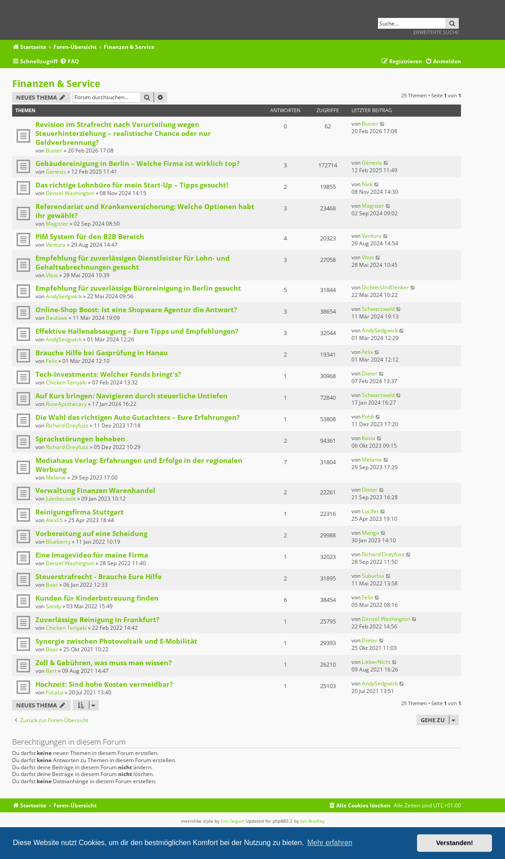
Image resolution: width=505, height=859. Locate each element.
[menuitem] (69, 62)
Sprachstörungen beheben (80, 438)
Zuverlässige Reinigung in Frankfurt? (97, 619)
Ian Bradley (312, 821)
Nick (367, 184)
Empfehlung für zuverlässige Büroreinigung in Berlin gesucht (138, 287)
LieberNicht (376, 662)
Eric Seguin (232, 821)
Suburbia (373, 576)
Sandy (53, 606)
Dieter (370, 373)
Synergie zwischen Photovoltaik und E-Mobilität (116, 641)
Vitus (52, 275)
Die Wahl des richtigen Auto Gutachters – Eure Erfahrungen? (137, 417)
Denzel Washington (70, 193)
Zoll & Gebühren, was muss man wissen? (103, 662)
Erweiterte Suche (436, 32)
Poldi (368, 416)
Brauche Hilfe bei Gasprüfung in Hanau (101, 352)
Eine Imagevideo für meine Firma (91, 554)
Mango (370, 532)
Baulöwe (56, 318)
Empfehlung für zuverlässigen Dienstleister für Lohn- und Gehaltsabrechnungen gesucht (132, 262)
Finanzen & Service (56, 83)
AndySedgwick (64, 296)
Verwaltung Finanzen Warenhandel (95, 490)
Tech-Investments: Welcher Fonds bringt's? (108, 374)
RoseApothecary (66, 404)
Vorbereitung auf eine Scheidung (91, 533)
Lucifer (370, 511)
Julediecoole (61, 498)
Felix (51, 361)
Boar (52, 585)
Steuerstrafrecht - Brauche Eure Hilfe (98, 576)
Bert (51, 671)
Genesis (56, 171)
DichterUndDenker (385, 287)
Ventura (56, 245)
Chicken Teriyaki (66, 382)
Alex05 (54, 520)
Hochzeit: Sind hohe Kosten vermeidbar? (104, 684)
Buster (54, 150)
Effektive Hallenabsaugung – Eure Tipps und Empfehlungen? (136, 331)
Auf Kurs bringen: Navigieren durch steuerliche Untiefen (131, 395)
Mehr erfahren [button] (329, 842)
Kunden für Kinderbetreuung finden (96, 597)
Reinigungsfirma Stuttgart (79, 511)
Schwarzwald (378, 309)
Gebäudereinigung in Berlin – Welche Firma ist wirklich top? (137, 163)
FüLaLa (54, 692)
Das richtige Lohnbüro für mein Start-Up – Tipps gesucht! (131, 184)
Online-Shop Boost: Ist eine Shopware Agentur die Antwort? (136, 309)
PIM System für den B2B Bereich (89, 236)
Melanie (56, 477)
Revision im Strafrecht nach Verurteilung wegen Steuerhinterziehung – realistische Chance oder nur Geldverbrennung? (123, 133)
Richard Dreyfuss (67, 425)
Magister (57, 223)
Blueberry (58, 541)
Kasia (368, 438)
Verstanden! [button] (454, 842)
